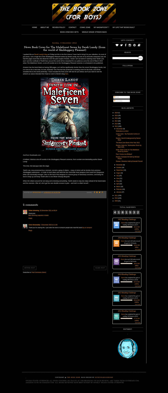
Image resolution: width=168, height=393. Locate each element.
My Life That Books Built (124, 27)
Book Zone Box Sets (69, 32)
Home (34, 27)
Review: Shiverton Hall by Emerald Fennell (129, 161)
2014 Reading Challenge (127, 274)
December (119, 129)
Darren (123, 223)
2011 (116, 195)
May (117, 181)
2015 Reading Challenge (127, 256)
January (119, 192)
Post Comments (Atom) (39, 272)
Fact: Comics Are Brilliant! (124, 154)
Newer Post (29, 268)
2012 (116, 126)
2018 (116, 113)
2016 (116, 115)
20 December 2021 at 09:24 (48, 210)
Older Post (100, 268)
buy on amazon (87, 227)
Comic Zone (85, 27)
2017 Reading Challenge (127, 219)
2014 (116, 121)
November (119, 165)
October (119, 167)
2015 (116, 118)
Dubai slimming (34, 210)
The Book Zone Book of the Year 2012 (128, 142)
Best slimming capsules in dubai (39, 215)
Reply (30, 218)
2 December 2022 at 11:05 (49, 225)
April (117, 184)
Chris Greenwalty (34, 225)
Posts (116, 97)
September (120, 170)
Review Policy (58, 27)
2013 (116, 123)
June (118, 178)
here (66, 74)
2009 (116, 201)
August (118, 173)
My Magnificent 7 (101, 27)
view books (137, 231)
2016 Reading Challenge (127, 238)
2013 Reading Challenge (127, 293)
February (119, 189)
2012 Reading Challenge (127, 311)
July (117, 175)
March (118, 186)
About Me (44, 27)
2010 (116, 198)
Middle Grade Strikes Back (94, 32)
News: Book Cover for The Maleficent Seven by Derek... (127, 150)
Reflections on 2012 (122, 131)
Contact (73, 27)
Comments (118, 101)
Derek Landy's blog (40, 54)
